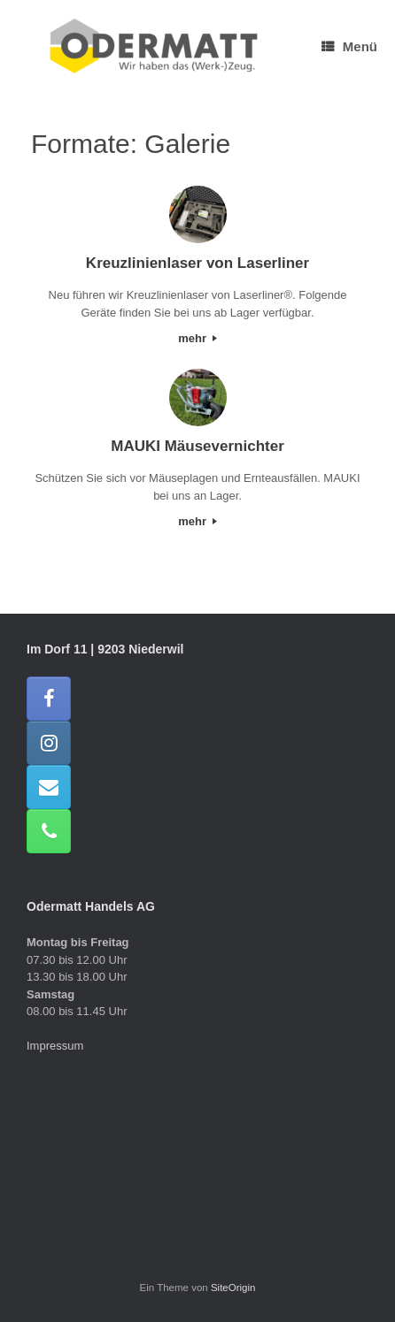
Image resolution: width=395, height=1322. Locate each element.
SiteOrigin (233, 1287)
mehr (197, 338)
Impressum (55, 1045)
